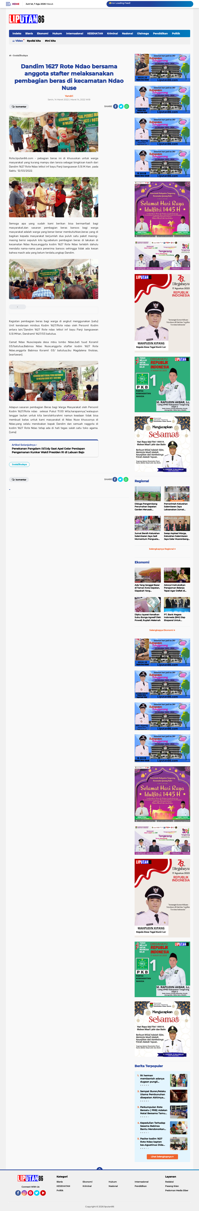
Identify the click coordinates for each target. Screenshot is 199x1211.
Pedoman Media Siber (176, 1190)
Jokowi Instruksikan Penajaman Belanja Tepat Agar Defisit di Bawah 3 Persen (174, 588)
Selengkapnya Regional (162, 549)
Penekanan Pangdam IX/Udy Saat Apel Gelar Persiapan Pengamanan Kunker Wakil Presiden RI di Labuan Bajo (48, 450)
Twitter (38, 1194)
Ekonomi (42, 33)
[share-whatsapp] (126, 106)
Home (15, 4)
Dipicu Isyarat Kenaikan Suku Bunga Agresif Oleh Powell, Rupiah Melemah (148, 617)
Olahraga (143, 33)
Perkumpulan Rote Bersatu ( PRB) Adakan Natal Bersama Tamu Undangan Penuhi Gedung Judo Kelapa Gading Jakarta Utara (153, 1110)
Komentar (19, 479)
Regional (142, 481)
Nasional (127, 33)
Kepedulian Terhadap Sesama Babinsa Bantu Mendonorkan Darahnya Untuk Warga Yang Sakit (152, 1126)
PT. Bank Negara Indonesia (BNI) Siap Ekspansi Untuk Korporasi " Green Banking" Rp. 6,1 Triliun (176, 617)
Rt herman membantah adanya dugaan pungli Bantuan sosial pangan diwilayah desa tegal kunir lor (152, 1078)
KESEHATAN (95, 33)
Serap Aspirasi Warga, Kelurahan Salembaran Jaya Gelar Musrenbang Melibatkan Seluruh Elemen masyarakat (176, 536)
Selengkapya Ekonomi (162, 630)
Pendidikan (160, 33)
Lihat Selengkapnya (162, 1156)
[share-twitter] (121, 106)
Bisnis (29, 33)
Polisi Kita (35, 40)
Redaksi (169, 1181)
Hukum (57, 33)
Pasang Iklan (172, 1186)
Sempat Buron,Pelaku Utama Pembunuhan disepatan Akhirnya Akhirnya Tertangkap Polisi (153, 1094)
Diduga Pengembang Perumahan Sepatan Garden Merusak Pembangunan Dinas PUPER (146, 506)
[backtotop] (99, 1170)
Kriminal (112, 33)
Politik (176, 33)
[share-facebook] (115, 106)
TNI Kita (51, 40)
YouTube (45, 1194)
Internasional (74, 33)
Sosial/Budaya (19, 464)
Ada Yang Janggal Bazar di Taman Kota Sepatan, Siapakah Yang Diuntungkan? (147, 588)
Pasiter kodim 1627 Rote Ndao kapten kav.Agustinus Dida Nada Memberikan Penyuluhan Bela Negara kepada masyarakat (151, 1142)
